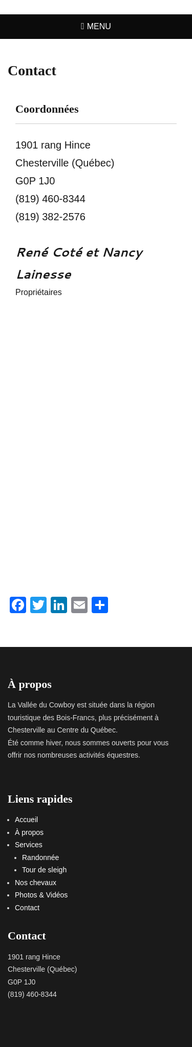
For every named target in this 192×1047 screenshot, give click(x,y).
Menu (99, 26)
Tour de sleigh (44, 870)
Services (28, 845)
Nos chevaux (35, 882)
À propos (29, 832)
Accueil (26, 819)
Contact (27, 908)
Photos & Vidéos (41, 895)
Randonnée (40, 857)
